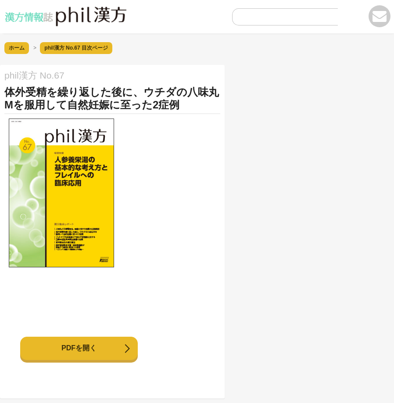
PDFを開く (79, 348)
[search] (278, 19)
